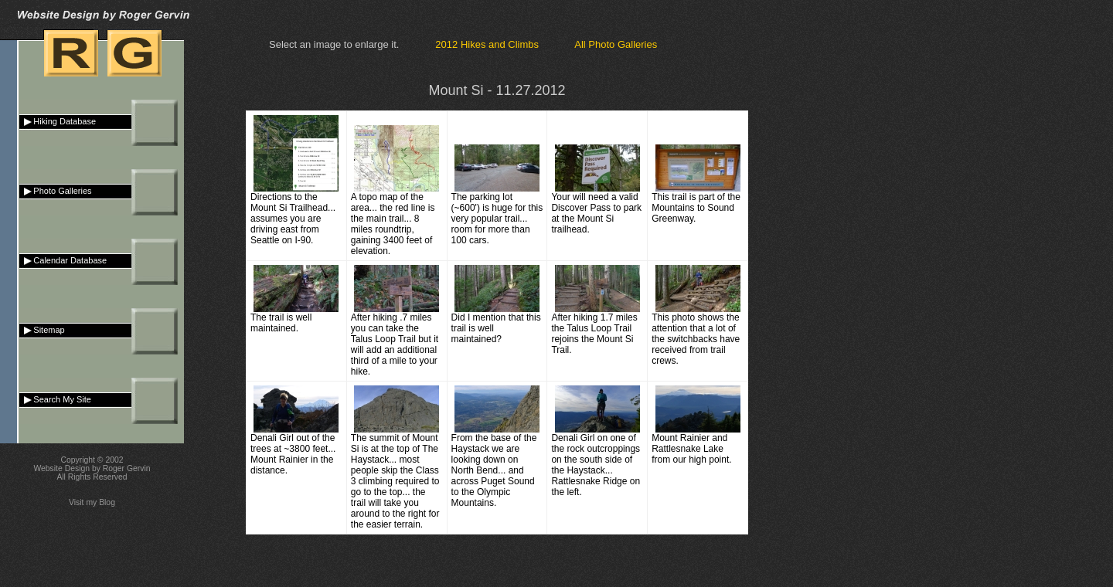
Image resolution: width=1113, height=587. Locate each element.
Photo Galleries (55, 190)
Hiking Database (57, 121)
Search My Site (55, 399)
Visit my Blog (92, 502)
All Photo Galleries (615, 44)
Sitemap (42, 329)
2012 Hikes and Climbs (487, 44)
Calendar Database (63, 260)
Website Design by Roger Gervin (91, 468)
